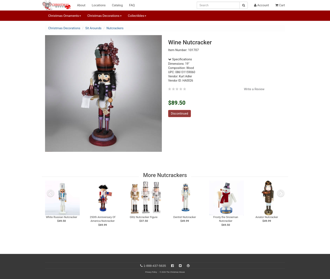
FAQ (132, 5)
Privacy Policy (151, 272)
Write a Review (254, 89)
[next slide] (281, 193)
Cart (280, 5)
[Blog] (188, 265)
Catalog (117, 5)
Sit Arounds (93, 28)
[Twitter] (180, 265)
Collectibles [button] (137, 16)
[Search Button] (244, 5)
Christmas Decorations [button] (104, 16)
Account (261, 5)
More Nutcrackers (165, 175)
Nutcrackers (115, 28)
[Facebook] (172, 265)
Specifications (180, 59)
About (81, 5)
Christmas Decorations (64, 28)
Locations (99, 5)
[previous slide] (50, 193)
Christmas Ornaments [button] (64, 16)
